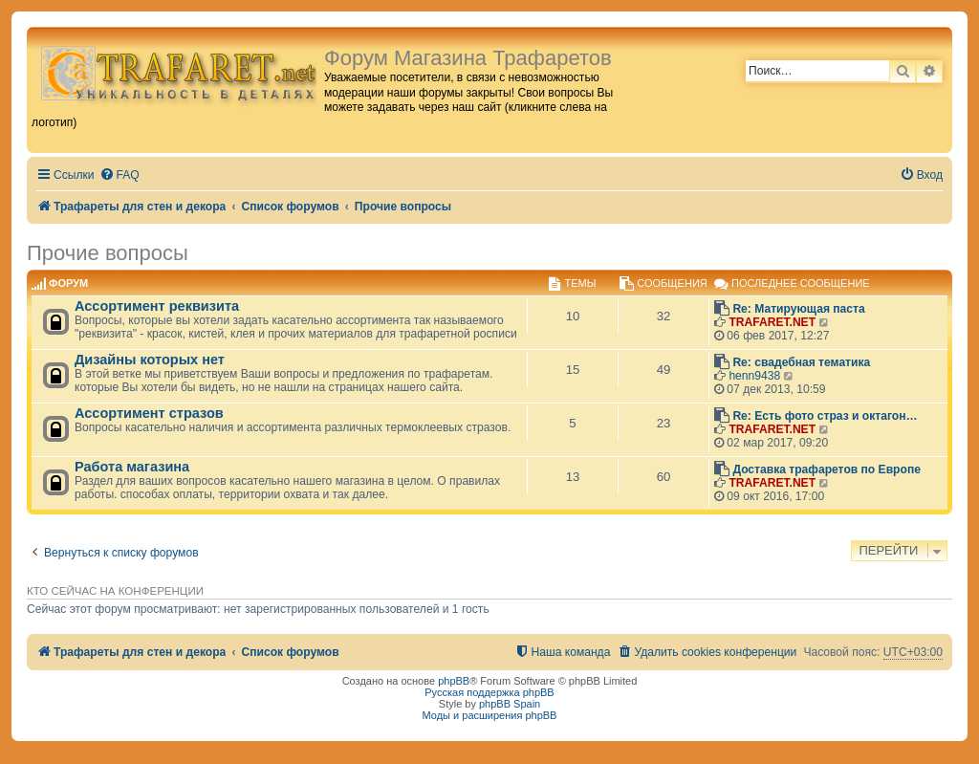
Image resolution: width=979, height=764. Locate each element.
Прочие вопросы (107, 253)
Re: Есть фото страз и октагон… (824, 416)
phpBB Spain (509, 703)
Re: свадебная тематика (801, 362)
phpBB (453, 681)
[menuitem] (119, 175)
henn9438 (754, 375)
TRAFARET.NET (772, 322)
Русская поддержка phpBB (489, 692)
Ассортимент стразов (149, 413)
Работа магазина (132, 466)
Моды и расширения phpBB (490, 715)
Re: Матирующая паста (798, 309)
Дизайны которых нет (150, 359)
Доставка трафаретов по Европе (826, 469)
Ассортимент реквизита (157, 306)
